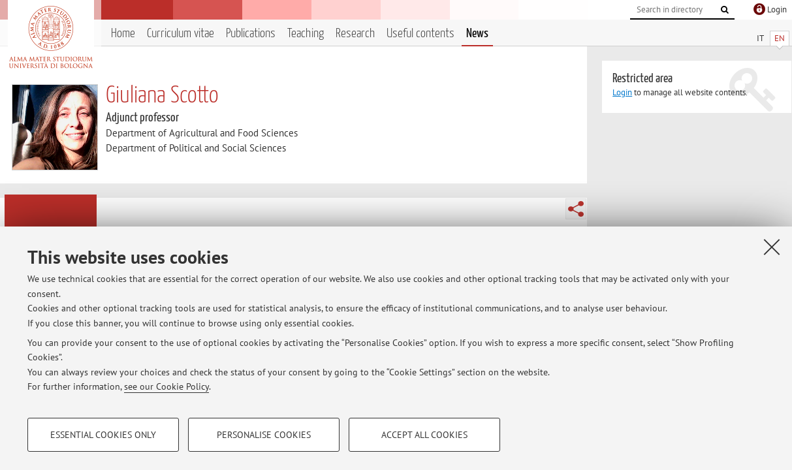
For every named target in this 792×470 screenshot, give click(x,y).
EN (779, 38)
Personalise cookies (264, 435)
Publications (251, 33)
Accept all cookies (424, 435)
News (477, 33)
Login (622, 92)
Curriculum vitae (180, 33)
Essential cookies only (103, 435)
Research (355, 33)
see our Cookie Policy (166, 386)
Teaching (305, 33)
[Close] (771, 246)
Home (123, 33)
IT (760, 38)
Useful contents (420, 33)
